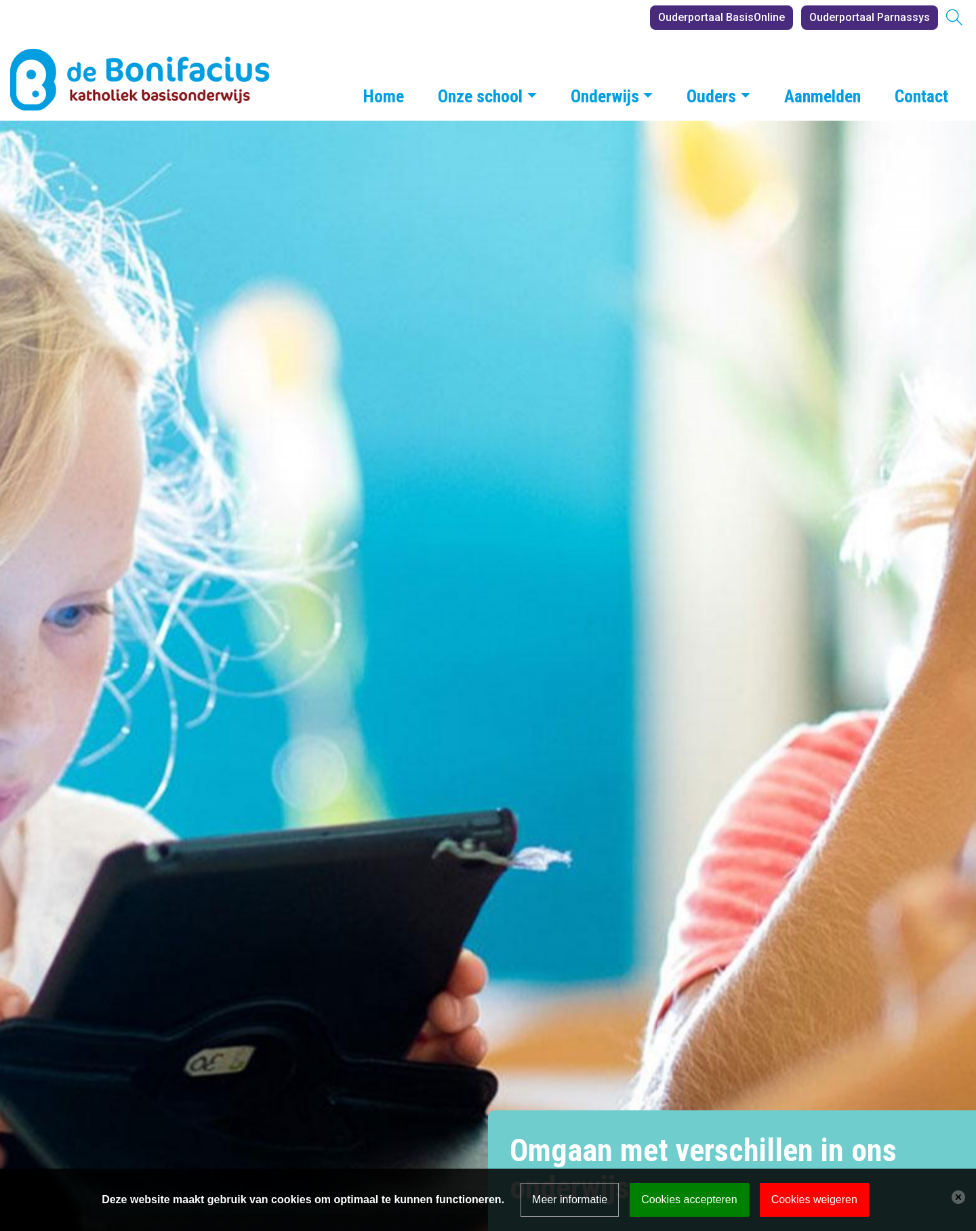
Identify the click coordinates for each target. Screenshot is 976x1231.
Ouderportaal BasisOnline (721, 17)
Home (383, 96)
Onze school (480, 96)
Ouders (711, 96)
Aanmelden (822, 96)
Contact (921, 96)
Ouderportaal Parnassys (869, 17)
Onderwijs (605, 96)
